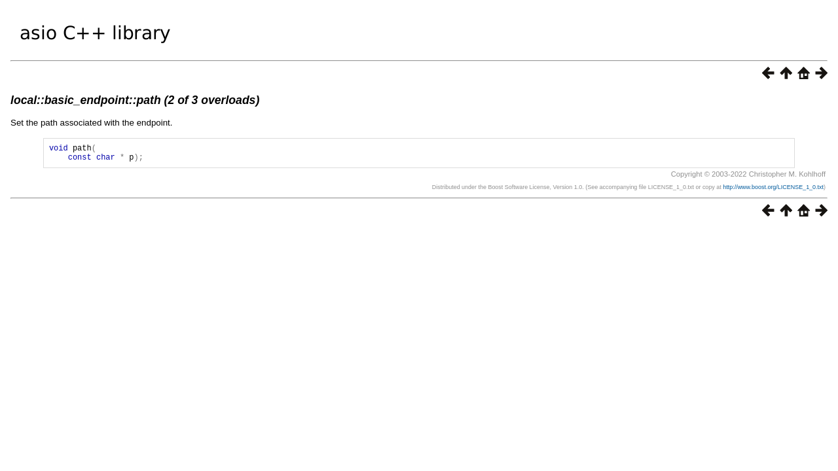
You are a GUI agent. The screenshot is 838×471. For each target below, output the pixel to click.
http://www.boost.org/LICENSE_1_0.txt (773, 191)
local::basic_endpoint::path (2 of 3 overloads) (134, 100)
